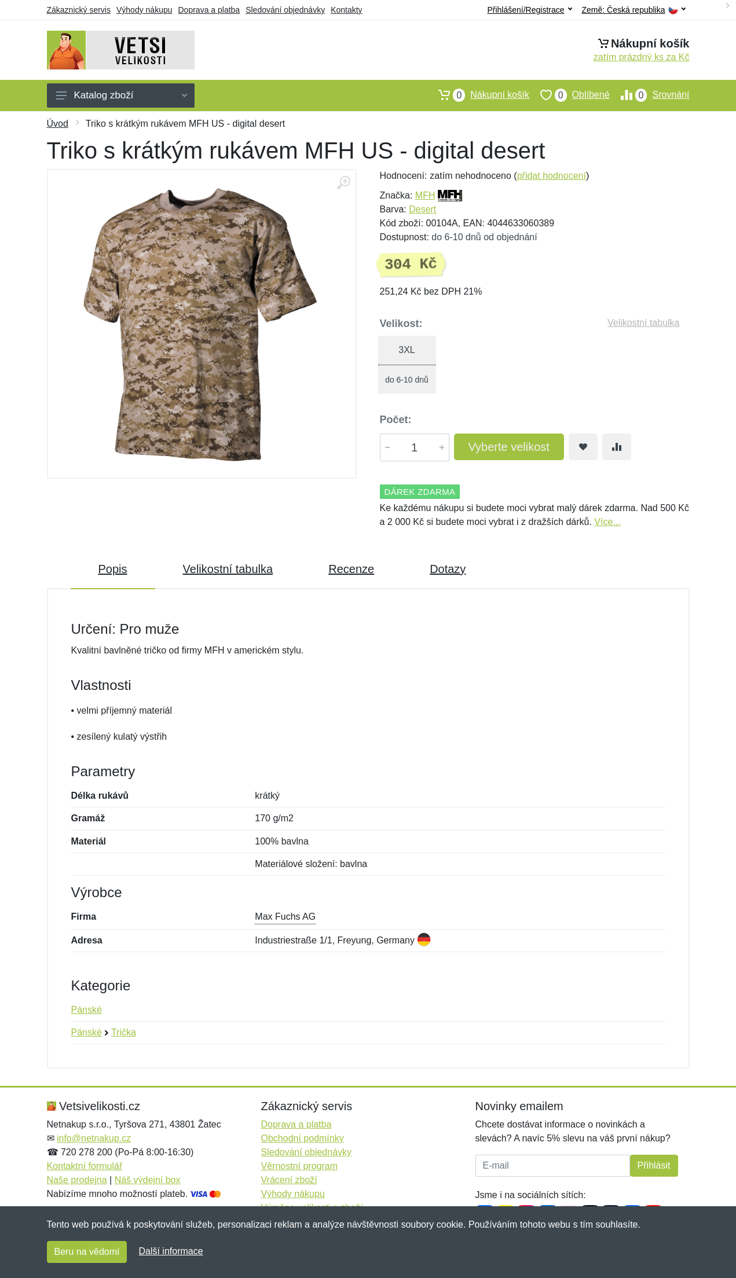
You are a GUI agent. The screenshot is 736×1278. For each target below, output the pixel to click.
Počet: (396, 419)
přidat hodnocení (551, 176)
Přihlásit (654, 1165)
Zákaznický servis (79, 9)
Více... (607, 522)
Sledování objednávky (285, 9)
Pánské (86, 1010)
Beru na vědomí (87, 1252)
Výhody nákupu (144, 9)
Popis (112, 569)
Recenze (351, 569)
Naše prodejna (77, 1180)
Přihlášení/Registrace (529, 10)
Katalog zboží (121, 95)
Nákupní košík (478, 95)
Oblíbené (569, 95)
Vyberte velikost (509, 446)
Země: (634, 10)
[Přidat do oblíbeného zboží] (583, 447)
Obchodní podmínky (302, 1138)
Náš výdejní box (148, 1180)
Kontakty (346, 9)
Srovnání (650, 95)
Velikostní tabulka (643, 323)
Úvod (57, 123)
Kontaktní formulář (85, 1166)
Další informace (170, 1251)
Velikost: (401, 323)
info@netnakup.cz (94, 1138)
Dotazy (448, 569)
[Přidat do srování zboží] (616, 447)
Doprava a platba (209, 9)
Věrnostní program (299, 1166)
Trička (123, 1032)
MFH (425, 195)
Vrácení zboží (289, 1180)
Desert (422, 209)
